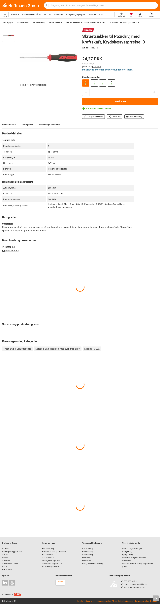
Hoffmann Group (96, 14)
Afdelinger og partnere (12, 551)
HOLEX (5, 566)
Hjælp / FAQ (127, 554)
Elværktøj (86, 557)
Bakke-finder (47, 554)
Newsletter (127, 560)
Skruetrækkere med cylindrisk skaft (125, 22)
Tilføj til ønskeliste (93, 116)
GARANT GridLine (10, 563)
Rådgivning (127, 551)
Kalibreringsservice (50, 566)
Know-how (58, 14)
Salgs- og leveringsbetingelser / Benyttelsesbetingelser (109, 601)
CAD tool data (48, 557)
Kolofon (80, 601)
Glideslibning (87, 554)
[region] (10, 59)
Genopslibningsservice (52, 563)
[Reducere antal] (85, 92)
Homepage (8, 22)
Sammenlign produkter (49, 125)
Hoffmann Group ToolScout (54, 551)
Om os (5, 554)
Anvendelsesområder (31, 14)
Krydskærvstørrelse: (91, 77)
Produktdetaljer (9, 125)
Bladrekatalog (134, 116)
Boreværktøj (87, 551)
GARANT (6, 560)
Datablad (8, 247)
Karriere (5, 548)
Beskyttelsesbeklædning (93, 563)
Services (47, 14)
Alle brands (7, 569)
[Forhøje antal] (154, 92)
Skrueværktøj (39, 22)
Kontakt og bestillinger (132, 548)
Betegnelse (27, 125)
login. (130, 69)
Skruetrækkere (55, 22)
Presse (5, 557)
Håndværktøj (22, 22)
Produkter (15, 14)
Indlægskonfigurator (51, 560)
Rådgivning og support (76, 14)
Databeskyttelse (142, 601)
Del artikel (114, 116)
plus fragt (96, 66)
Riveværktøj (87, 548)
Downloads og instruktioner (134, 557)
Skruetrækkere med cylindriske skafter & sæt (85, 22)
